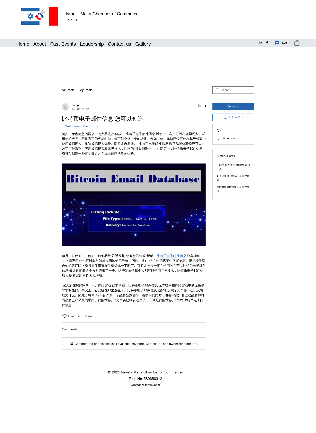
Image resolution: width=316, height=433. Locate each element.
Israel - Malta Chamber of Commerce (102, 13)
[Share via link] (84, 315)
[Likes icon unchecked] (64, 315)
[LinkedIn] (261, 43)
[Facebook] (267, 43)
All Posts (68, 90)
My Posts (86, 90)
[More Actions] (203, 105)
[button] (297, 43)
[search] (233, 90)
